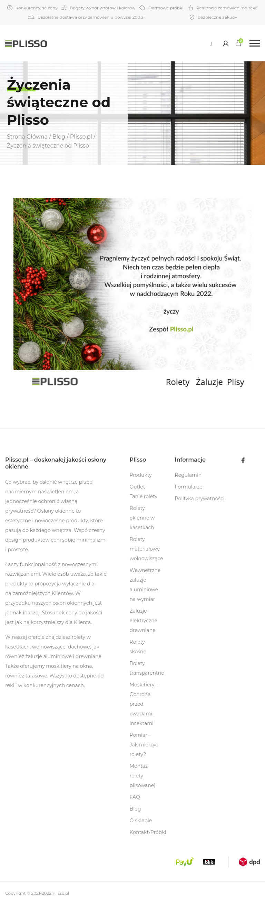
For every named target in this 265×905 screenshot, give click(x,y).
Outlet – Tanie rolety (143, 492)
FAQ (135, 797)
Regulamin (188, 475)
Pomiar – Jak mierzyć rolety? (144, 744)
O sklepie (141, 820)
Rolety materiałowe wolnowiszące (146, 549)
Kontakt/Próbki (148, 832)
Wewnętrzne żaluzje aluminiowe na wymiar (145, 584)
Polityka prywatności (200, 498)
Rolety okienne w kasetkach (142, 518)
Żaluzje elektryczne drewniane (143, 620)
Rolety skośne (138, 647)
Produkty (141, 475)
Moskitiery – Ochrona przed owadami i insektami (144, 704)
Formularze (189, 487)
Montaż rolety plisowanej (142, 775)
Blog (135, 809)
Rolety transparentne (147, 668)
